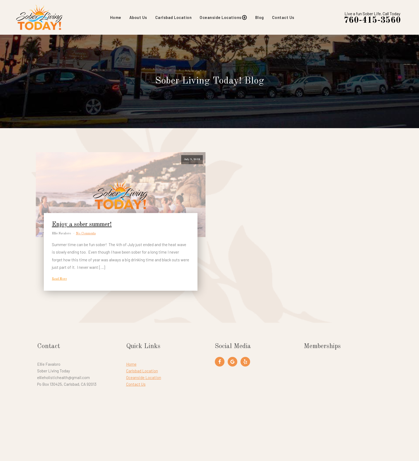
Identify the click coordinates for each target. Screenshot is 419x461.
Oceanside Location (143, 377)
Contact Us (283, 17)
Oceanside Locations (223, 17)
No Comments (86, 233)
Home (115, 17)
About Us (138, 17)
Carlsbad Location (173, 17)
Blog (259, 17)
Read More (59, 279)
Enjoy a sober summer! (82, 224)
